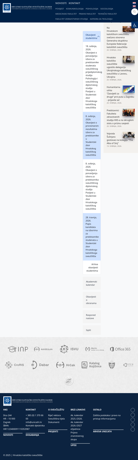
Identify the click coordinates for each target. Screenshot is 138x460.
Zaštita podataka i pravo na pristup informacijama (107, 417)
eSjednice (75, 429)
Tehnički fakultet (107, 13)
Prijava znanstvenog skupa (77, 436)
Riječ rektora (54, 415)
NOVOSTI (8, 434)
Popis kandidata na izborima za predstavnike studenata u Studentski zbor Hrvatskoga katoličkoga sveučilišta (92, 240)
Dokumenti (53, 422)
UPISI (73, 445)
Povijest (59, 8)
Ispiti (88, 330)
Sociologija (106, 8)
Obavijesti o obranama (91, 300)
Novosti (61, 3)
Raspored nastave (91, 317)
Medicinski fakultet (66, 13)
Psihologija (92, 8)
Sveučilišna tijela (56, 418)
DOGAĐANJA (32, 434)
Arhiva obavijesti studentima (92, 267)
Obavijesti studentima (91, 36)
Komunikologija (75, 8)
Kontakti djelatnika (35, 425)
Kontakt (74, 3)
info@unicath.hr (34, 422)
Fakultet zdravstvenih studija (71, 19)
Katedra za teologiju (101, 19)
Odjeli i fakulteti (35, 23)
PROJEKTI (53, 431)
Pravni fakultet (87, 13)
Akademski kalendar (91, 283)
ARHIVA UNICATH (102, 431)
